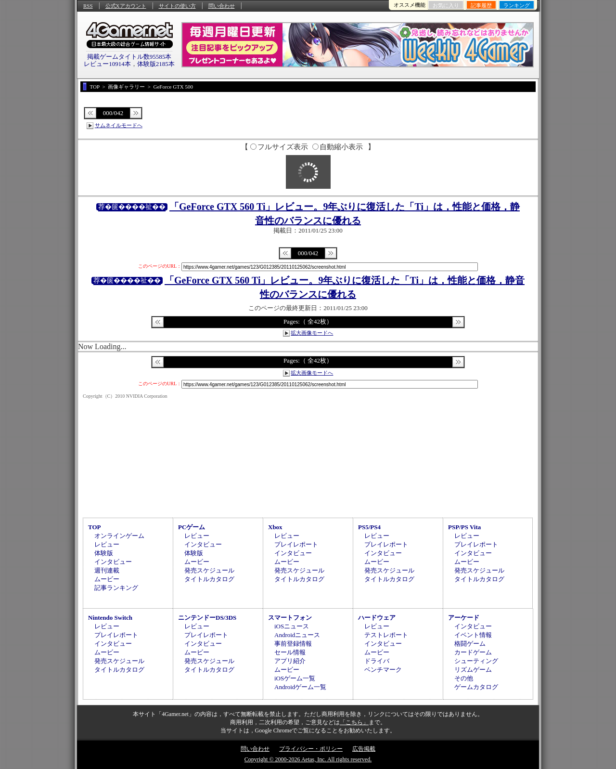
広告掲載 (363, 748)
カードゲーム (473, 652)
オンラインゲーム (119, 535)
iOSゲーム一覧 (294, 678)
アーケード (463, 617)
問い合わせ (221, 6)
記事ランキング (116, 587)
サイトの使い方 (177, 6)
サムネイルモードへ (118, 125)
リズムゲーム (473, 669)
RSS (88, 6)
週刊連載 (106, 570)
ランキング (516, 5)
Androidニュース (297, 635)
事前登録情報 (293, 643)
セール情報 (290, 652)
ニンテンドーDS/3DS (207, 617)
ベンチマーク (383, 669)
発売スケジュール (209, 570)
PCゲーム (191, 527)
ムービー (106, 579)
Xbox (275, 527)
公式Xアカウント (125, 6)
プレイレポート (296, 544)
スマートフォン (290, 617)
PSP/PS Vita (464, 527)
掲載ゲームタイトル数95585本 (129, 56)
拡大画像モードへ (312, 333)
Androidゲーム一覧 (300, 687)
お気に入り (446, 5)
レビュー (106, 544)
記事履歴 (481, 5)
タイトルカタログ (209, 579)
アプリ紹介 (290, 661)
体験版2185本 (156, 63)
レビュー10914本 (107, 63)
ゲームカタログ (476, 687)
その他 (463, 678)
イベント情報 (473, 635)
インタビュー (113, 561)
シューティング (476, 661)
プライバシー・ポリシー (311, 748)
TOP (94, 527)
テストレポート (386, 635)
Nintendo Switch (110, 617)
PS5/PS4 (369, 527)
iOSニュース (291, 626)
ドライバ (376, 661)
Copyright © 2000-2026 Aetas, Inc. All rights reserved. (308, 759)
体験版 (103, 553)
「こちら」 (354, 722)
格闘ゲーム (470, 643)
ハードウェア (377, 617)
